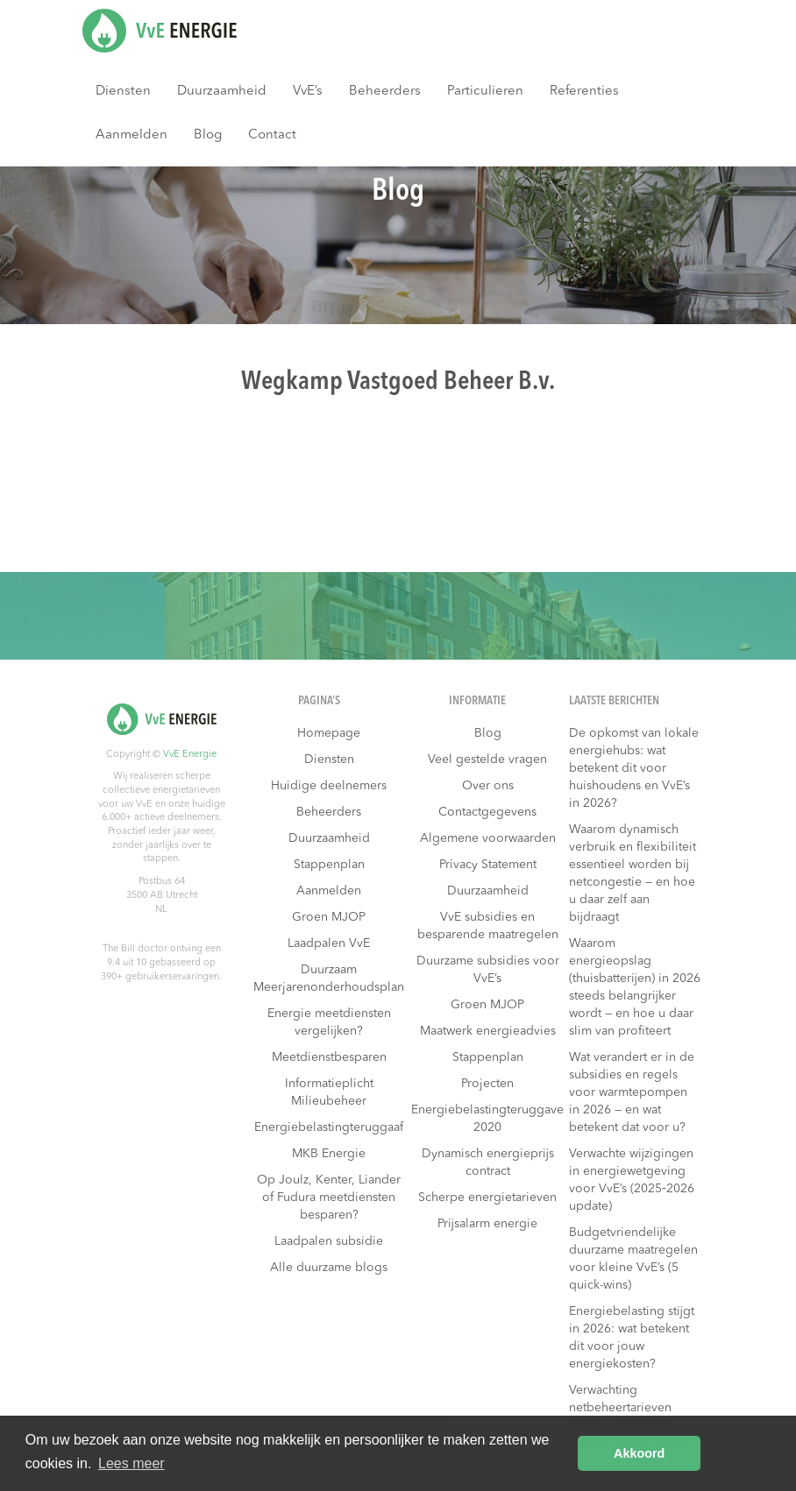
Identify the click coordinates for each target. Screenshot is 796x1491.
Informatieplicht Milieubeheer (329, 1092)
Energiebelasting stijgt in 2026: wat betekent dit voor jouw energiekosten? (631, 1337)
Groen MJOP (329, 917)
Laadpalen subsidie (328, 1241)
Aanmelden (131, 135)
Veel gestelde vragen (487, 759)
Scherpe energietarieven (487, 1197)
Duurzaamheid (222, 91)
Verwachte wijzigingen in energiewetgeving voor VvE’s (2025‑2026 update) (631, 1180)
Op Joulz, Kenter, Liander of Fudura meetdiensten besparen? (329, 1197)
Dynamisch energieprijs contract (488, 1162)
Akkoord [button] (639, 1453)
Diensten (123, 91)
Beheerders (385, 91)
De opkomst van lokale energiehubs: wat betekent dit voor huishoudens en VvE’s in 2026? (634, 768)
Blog (208, 135)
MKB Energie (329, 1154)
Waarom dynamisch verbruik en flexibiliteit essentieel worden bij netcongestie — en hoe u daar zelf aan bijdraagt (632, 873)
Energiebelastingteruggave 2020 (487, 1119)
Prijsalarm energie (487, 1224)
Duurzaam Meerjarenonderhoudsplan (328, 978)
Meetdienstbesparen (329, 1057)
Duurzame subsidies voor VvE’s (487, 970)
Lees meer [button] (131, 1463)
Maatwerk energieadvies (488, 1031)
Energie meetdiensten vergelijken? (329, 1022)
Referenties (584, 91)
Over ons (488, 786)
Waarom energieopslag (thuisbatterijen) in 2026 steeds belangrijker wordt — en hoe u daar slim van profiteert (634, 987)
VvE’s (308, 91)
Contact (272, 135)
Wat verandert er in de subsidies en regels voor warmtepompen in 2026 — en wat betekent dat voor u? (631, 1092)
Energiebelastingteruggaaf (328, 1127)
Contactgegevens (487, 812)
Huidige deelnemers (329, 786)
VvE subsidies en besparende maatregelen (487, 926)
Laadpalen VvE (329, 943)
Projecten (487, 1084)
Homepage (328, 733)
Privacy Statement (488, 865)
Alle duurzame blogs (328, 1267)
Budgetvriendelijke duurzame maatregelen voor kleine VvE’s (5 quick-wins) (633, 1258)
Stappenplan (329, 865)
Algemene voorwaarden (488, 838)
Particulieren (485, 91)
